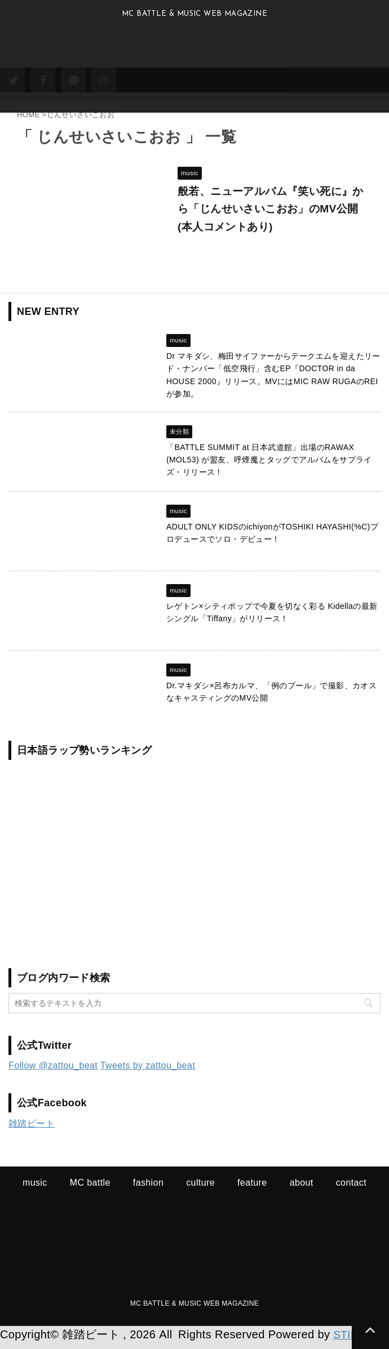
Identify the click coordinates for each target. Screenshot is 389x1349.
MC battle (90, 1189)
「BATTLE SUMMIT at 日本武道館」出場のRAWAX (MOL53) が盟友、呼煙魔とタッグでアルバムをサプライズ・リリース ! (269, 466)
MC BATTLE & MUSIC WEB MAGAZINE (194, 1310)
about (301, 1189)
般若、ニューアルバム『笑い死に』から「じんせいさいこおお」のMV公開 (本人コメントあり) (273, 212)
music (35, 1189)
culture (200, 1189)
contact (351, 1189)
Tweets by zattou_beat (148, 1071)
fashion (148, 1189)
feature (252, 1189)
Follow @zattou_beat (53, 1071)
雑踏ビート (31, 1129)
